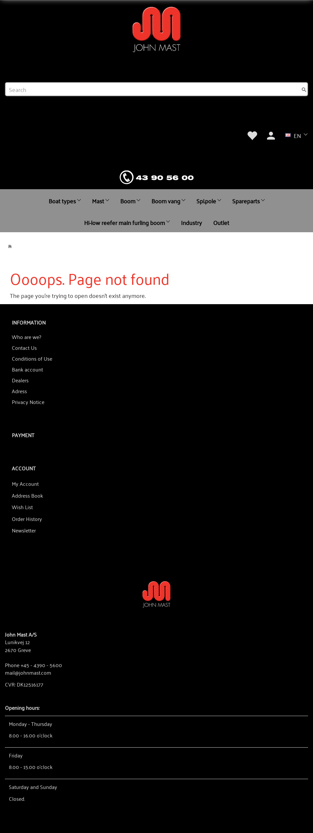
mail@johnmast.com (28, 672)
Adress (19, 390)
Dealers (20, 380)
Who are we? (26, 336)
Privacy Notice (28, 401)
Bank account (27, 369)
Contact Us (24, 347)
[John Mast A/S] (156, 593)
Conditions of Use (32, 358)
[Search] (304, 89)
